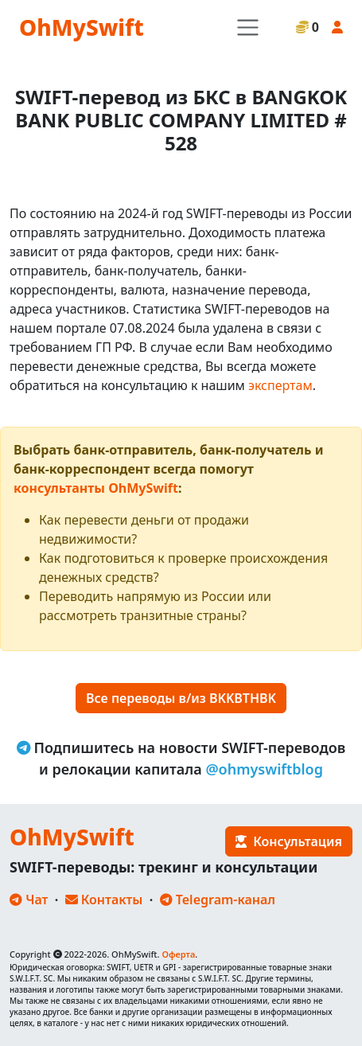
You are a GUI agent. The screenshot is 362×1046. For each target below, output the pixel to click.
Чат (29, 899)
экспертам (280, 385)
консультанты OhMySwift (96, 488)
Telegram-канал (217, 899)
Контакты (104, 899)
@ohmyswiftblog (264, 769)
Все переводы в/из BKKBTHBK (181, 698)
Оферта (178, 954)
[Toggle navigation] (248, 27)
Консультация (288, 841)
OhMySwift (81, 27)
